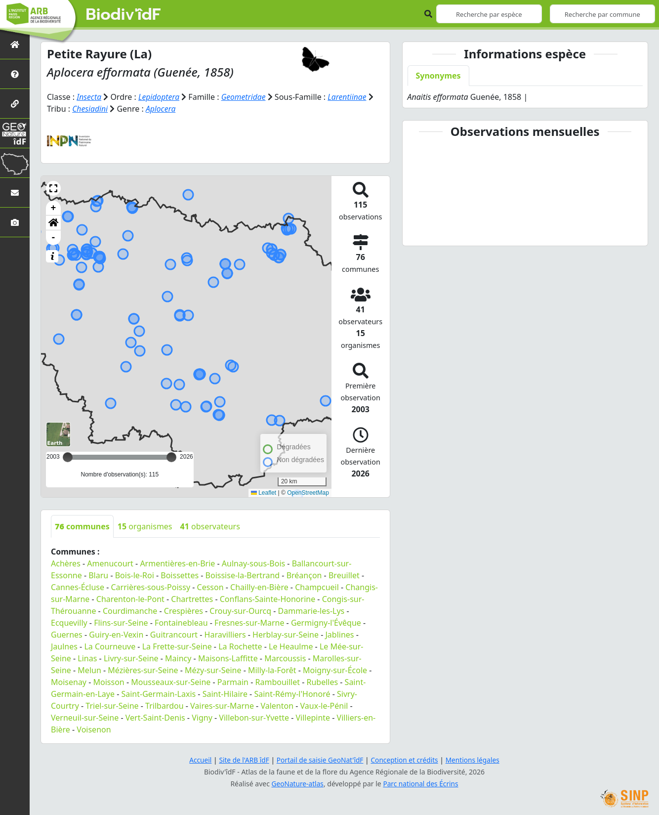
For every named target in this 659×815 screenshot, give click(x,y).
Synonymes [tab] (438, 75)
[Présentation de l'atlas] (15, 73)
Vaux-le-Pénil (324, 705)
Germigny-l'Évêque (326, 622)
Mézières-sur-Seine (143, 669)
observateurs (210, 525)
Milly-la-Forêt (272, 669)
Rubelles (322, 681)
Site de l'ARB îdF (242, 759)
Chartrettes (192, 598)
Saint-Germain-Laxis (158, 693)
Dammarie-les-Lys (311, 610)
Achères (66, 563)
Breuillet (344, 574)
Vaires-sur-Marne (222, 705)
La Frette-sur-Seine (177, 646)
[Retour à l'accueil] (15, 44)
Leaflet (263, 492)
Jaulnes (64, 646)
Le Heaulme (291, 646)
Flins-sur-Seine (121, 622)
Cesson (210, 586)
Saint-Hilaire (225, 693)
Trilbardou (164, 705)
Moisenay (68, 681)
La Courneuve (109, 646)
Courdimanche (130, 610)
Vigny (202, 717)
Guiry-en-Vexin (116, 634)
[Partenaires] (15, 103)
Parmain (232, 681)
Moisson (108, 681)
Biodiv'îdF (123, 15)
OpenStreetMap (308, 492)
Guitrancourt (174, 634)
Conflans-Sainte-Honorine (267, 598)
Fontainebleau (181, 622)
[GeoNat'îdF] (15, 133)
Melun (89, 669)
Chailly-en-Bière (259, 586)
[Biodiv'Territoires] (15, 162)
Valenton (276, 705)
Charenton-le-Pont (130, 598)
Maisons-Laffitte (228, 657)
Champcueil (317, 586)
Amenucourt (110, 563)
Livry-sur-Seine (131, 657)
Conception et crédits (405, 759)
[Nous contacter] (15, 192)
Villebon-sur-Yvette (254, 717)
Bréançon (304, 574)
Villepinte (312, 717)
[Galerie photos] (15, 222)
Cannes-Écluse (77, 586)
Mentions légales (475, 759)
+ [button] (53, 208)
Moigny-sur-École (335, 669)
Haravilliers (225, 634)
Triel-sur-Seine (111, 705)
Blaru (98, 574)
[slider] (171, 457)
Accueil (197, 759)
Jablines (339, 634)
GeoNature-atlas (297, 783)
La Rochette (240, 646)
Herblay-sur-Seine (285, 634)
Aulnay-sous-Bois (253, 563)
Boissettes (180, 574)
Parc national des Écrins (421, 783)
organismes (145, 525)
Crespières (183, 610)
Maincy (178, 657)
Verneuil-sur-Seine (85, 717)
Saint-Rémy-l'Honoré (292, 693)
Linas (87, 657)
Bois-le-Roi (134, 574)
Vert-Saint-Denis (155, 717)
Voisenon (94, 729)
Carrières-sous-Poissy (150, 586)
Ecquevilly (69, 622)
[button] (53, 187)
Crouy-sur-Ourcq (240, 610)
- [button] (53, 237)
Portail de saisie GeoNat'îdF (319, 759)
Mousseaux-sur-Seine (170, 681)
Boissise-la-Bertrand (243, 574)
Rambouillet (277, 681)
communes (82, 525)
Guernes (66, 634)
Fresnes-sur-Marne (249, 622)
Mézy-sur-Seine (213, 669)
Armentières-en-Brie (177, 563)
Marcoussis (285, 657)
